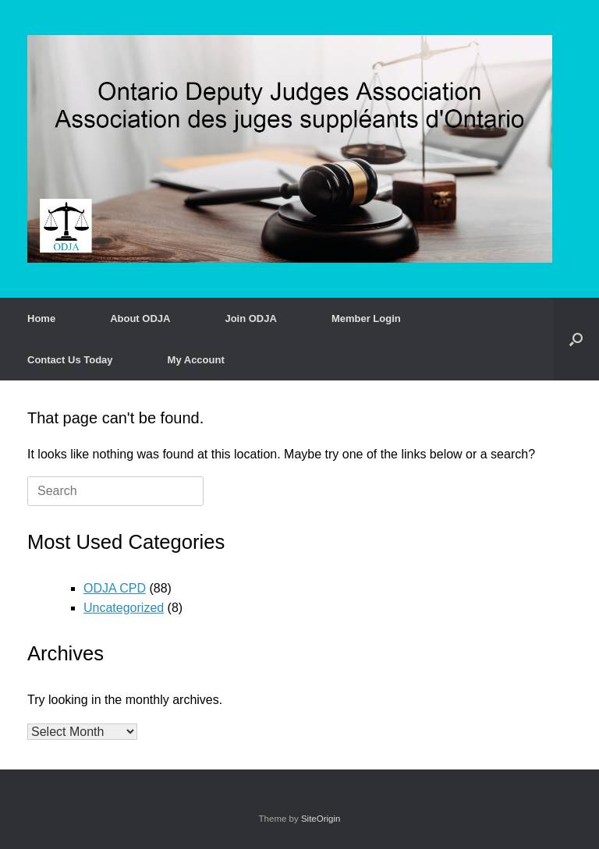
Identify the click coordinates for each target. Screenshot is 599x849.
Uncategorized (123, 607)
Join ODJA (250, 318)
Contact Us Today (70, 360)
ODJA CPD (114, 588)
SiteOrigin (321, 818)
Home (41, 318)
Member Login (366, 318)
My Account (196, 360)
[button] (576, 339)
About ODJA (140, 318)
